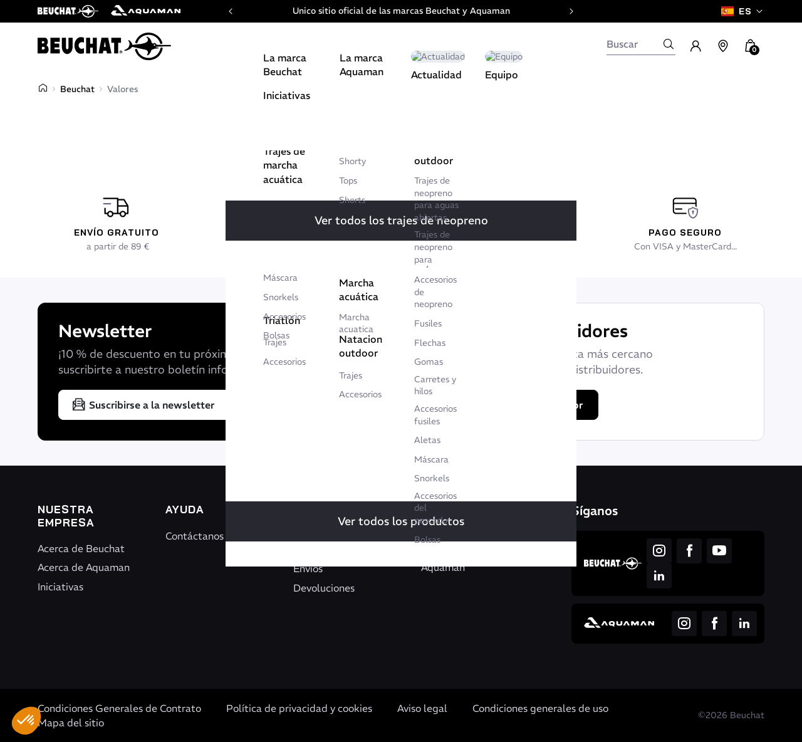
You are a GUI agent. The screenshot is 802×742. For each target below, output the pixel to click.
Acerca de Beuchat (81, 548)
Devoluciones (324, 588)
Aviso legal (422, 708)
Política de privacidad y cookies (299, 708)
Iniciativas (60, 586)
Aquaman (443, 567)
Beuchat (77, 89)
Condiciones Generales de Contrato (119, 708)
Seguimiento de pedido (330, 543)
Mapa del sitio (71, 722)
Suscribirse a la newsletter (142, 404)
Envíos (308, 568)
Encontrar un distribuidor (515, 404)
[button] (26, 721)
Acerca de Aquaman (84, 567)
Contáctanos (194, 536)
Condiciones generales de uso (540, 708)
